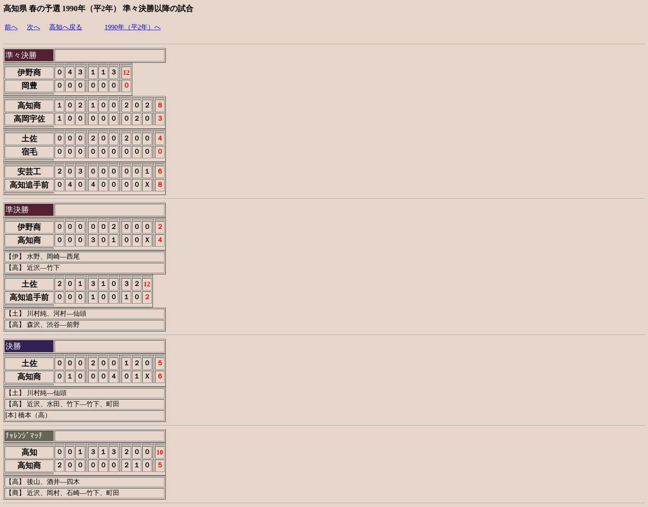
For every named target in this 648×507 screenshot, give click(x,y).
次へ (33, 27)
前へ (11, 27)
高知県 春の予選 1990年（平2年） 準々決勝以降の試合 (98, 8)
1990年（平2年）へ (133, 27)
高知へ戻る (65, 27)
